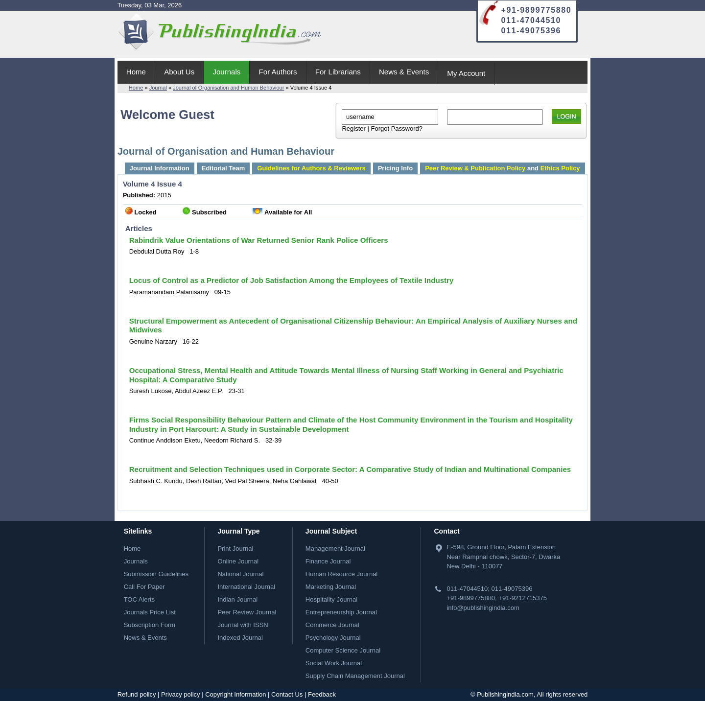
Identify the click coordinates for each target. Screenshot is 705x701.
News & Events (404, 72)
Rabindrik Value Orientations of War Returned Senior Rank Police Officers (258, 240)
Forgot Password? (397, 128)
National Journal (240, 574)
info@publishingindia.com (482, 607)
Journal (158, 88)
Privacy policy (180, 694)
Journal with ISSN (242, 625)
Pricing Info (395, 168)
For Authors (278, 72)
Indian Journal (237, 599)
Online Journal (237, 561)
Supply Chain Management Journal (355, 675)
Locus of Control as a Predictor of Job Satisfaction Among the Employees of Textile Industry (291, 280)
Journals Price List (150, 612)
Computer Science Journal (343, 650)
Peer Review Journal (246, 612)
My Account (466, 73)
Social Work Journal (334, 663)
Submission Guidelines (156, 574)
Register (353, 128)
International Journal (246, 586)
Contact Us (287, 694)
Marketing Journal (331, 586)
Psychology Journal (333, 637)
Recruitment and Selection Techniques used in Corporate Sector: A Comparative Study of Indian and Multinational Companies (350, 469)
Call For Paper (144, 586)
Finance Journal (328, 561)
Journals (226, 72)
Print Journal (235, 548)
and (502, 168)
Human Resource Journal (341, 574)
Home (136, 72)
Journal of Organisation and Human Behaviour (228, 88)
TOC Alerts (139, 599)
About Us (179, 72)
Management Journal (335, 548)
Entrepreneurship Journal (341, 612)
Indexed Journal (240, 637)
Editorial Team (223, 168)
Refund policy (137, 694)
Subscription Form (149, 625)
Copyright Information (235, 694)
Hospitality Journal (331, 599)
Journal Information (159, 168)
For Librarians (338, 72)
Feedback (322, 694)
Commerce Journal (332, 625)
